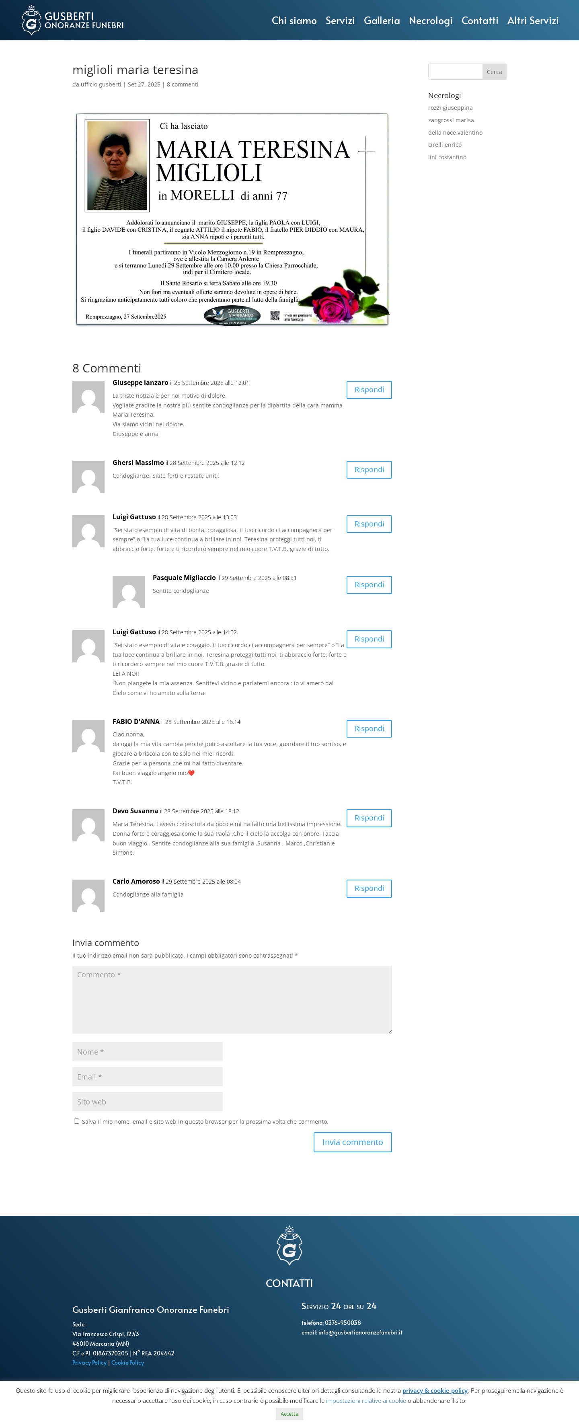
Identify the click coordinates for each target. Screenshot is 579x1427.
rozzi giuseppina (450, 107)
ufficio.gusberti (101, 84)
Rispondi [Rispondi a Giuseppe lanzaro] (367, 390)
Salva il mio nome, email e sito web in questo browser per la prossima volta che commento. (205, 1121)
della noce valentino (455, 132)
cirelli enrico (445, 144)
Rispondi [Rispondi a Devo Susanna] (367, 819)
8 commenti (183, 84)
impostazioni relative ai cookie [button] (366, 1400)
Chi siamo (294, 20)
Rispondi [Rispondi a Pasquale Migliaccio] (367, 585)
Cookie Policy (128, 1362)
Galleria (382, 20)
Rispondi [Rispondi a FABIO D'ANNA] (367, 729)
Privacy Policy (90, 1362)
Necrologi (431, 20)
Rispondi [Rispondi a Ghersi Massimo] (367, 470)
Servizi (340, 20)
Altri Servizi (533, 20)
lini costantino (447, 157)
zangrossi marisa (451, 120)
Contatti (480, 20)
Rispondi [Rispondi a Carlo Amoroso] (367, 889)
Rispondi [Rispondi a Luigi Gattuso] (367, 525)
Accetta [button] (289, 1413)
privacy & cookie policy (435, 1390)
